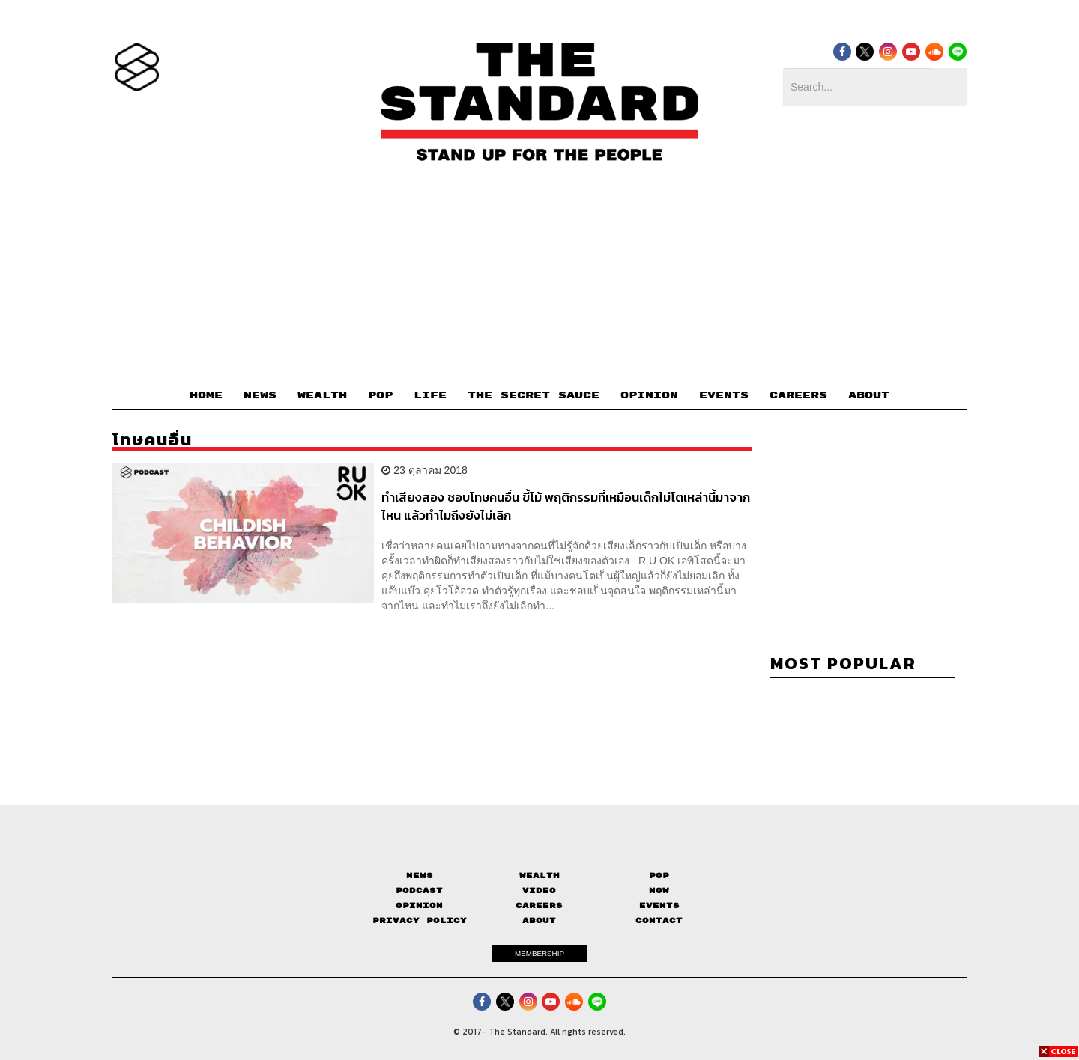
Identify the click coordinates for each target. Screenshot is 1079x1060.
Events (659, 905)
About (539, 920)
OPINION (649, 395)
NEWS (260, 395)
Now (659, 890)
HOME (206, 395)
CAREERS (798, 395)
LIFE (430, 395)
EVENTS (724, 395)
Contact (659, 920)
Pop (659, 875)
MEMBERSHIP (539, 953)
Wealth (539, 875)
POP (380, 395)
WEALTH (322, 395)
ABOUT (868, 395)
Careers (539, 905)
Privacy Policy (419, 920)
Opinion (419, 905)
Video (539, 890)
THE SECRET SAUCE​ (533, 395)
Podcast (419, 890)
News (419, 875)
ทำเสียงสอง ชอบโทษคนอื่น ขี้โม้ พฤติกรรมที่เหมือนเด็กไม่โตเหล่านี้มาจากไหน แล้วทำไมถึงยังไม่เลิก (565, 506)
